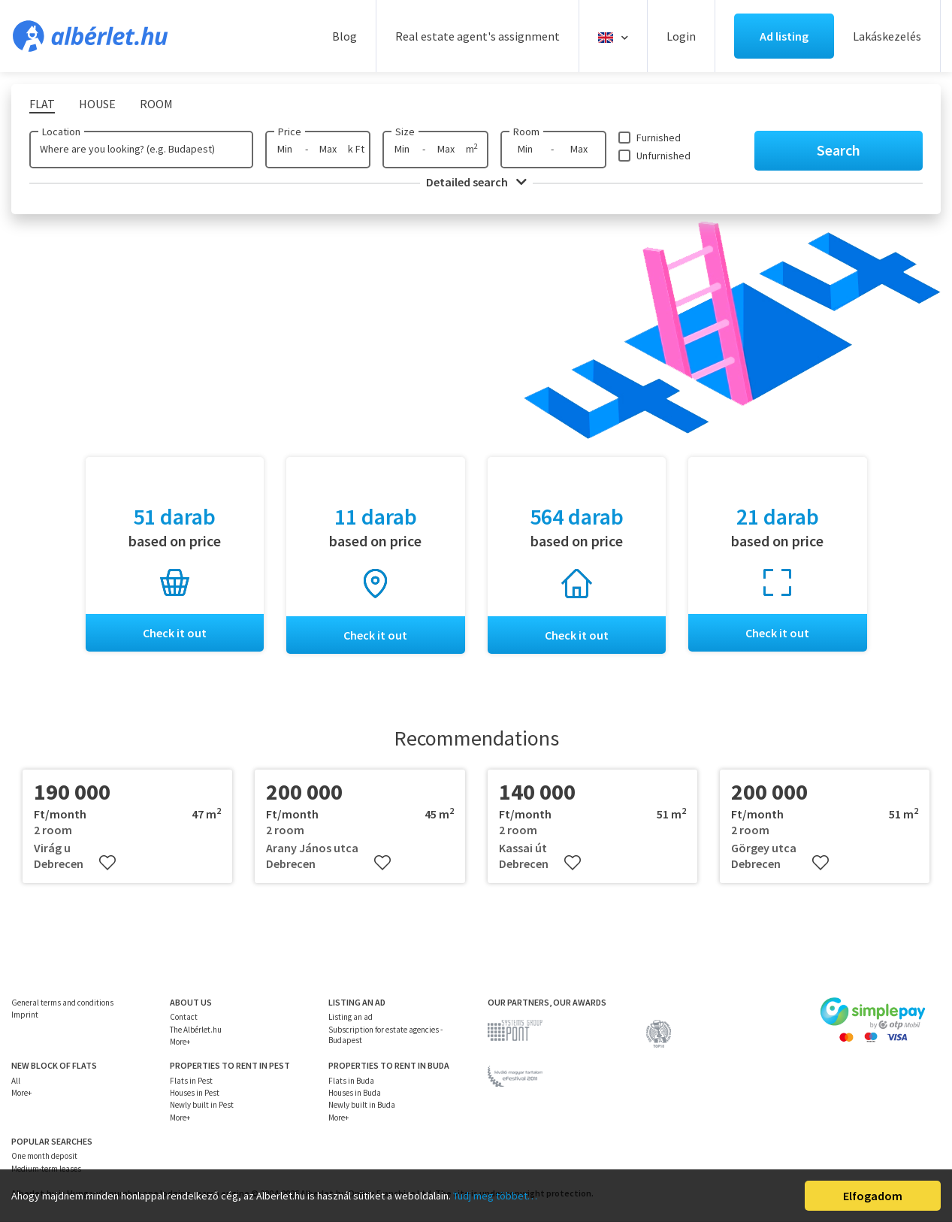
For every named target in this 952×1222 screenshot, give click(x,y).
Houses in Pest (194, 1092)
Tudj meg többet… (495, 1195)
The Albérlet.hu (196, 1029)
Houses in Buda (354, 1092)
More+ (180, 1041)
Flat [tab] (42, 103)
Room (526, 131)
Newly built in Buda (361, 1104)
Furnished (658, 137)
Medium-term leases (46, 1168)
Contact (184, 1017)
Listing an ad (350, 1017)
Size (405, 131)
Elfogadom (872, 1195)
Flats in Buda (351, 1080)
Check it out (175, 632)
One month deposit (44, 1156)
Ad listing (784, 36)
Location (61, 131)
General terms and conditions (62, 1002)
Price (289, 131)
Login (681, 36)
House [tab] (97, 103)
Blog (344, 36)
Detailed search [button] (476, 181)
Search (838, 150)
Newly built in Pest (202, 1104)
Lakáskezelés (887, 36)
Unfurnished (663, 155)
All (15, 1080)
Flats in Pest (191, 1080)
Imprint (24, 1014)
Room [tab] (156, 103)
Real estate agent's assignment (477, 36)
